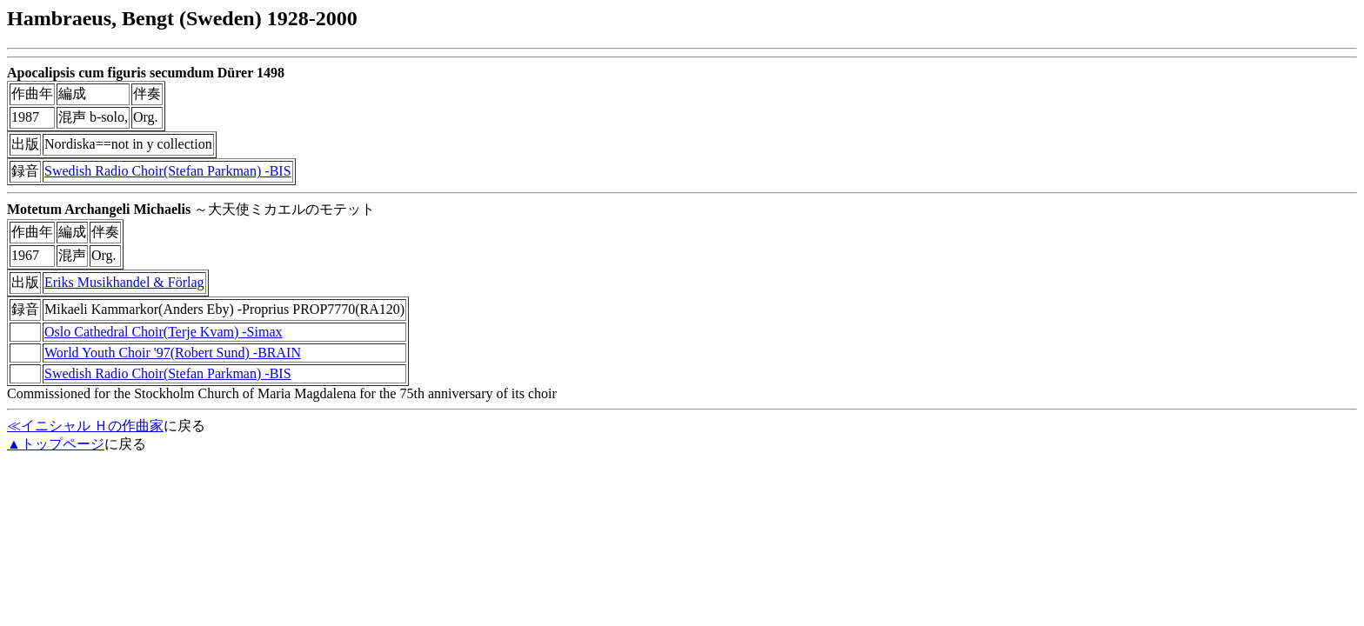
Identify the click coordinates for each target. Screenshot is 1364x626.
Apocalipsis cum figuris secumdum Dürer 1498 (145, 72)
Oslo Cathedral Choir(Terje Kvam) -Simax (163, 331)
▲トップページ (55, 443)
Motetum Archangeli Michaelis (99, 209)
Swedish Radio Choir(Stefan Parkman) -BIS (167, 170)
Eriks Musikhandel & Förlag (124, 282)
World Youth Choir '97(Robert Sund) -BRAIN (172, 352)
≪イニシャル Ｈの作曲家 (85, 425)
